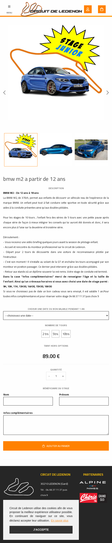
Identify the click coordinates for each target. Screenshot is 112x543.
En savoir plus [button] (59, 520)
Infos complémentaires (18, 413)
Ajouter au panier (56, 446)
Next (106, 92)
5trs (55, 334)
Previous (5, 92)
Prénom (64, 395)
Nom (6, 395)
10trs (66, 334)
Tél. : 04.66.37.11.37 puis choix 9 (53, 492)
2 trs (46, 334)
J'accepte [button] (41, 529)
